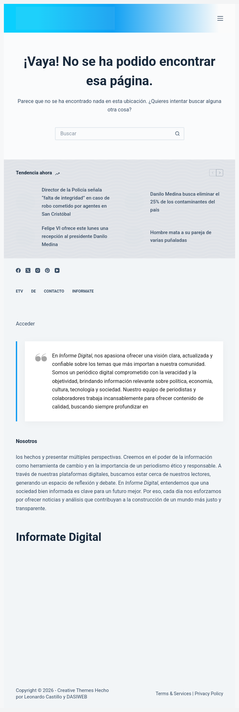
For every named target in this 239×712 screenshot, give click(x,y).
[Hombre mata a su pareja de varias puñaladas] (134, 236)
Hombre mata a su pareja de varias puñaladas (181, 236)
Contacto (54, 291)
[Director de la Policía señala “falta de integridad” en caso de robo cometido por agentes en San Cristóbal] (25, 202)
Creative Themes (76, 690)
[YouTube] (57, 270)
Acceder (25, 324)
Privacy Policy (209, 693)
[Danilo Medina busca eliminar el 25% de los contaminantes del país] (134, 202)
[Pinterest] (47, 270)
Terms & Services (173, 693)
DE (33, 291)
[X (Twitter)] (28, 270)
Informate (83, 291)
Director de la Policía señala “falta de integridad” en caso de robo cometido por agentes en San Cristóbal (76, 202)
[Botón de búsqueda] (177, 133)
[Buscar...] (113, 133)
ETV (19, 291)
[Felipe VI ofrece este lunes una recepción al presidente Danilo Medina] (25, 236)
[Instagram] (37, 270)
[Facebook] (18, 270)
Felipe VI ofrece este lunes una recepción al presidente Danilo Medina (75, 236)
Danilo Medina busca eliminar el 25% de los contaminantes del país (185, 202)
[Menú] (220, 18)
